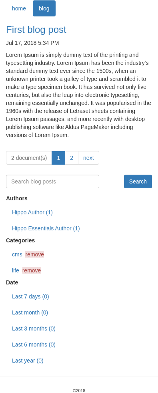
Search (138, 181)
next (88, 158)
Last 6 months (34, 344)
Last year (28, 360)
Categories (20, 240)
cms (28, 254)
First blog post (36, 29)
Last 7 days (30, 296)
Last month (30, 312)
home (19, 8)
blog (44, 8)
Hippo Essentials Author (46, 228)
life (26, 270)
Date (12, 282)
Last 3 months (34, 328)
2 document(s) (29, 158)
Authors (17, 198)
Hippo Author (32, 212)
